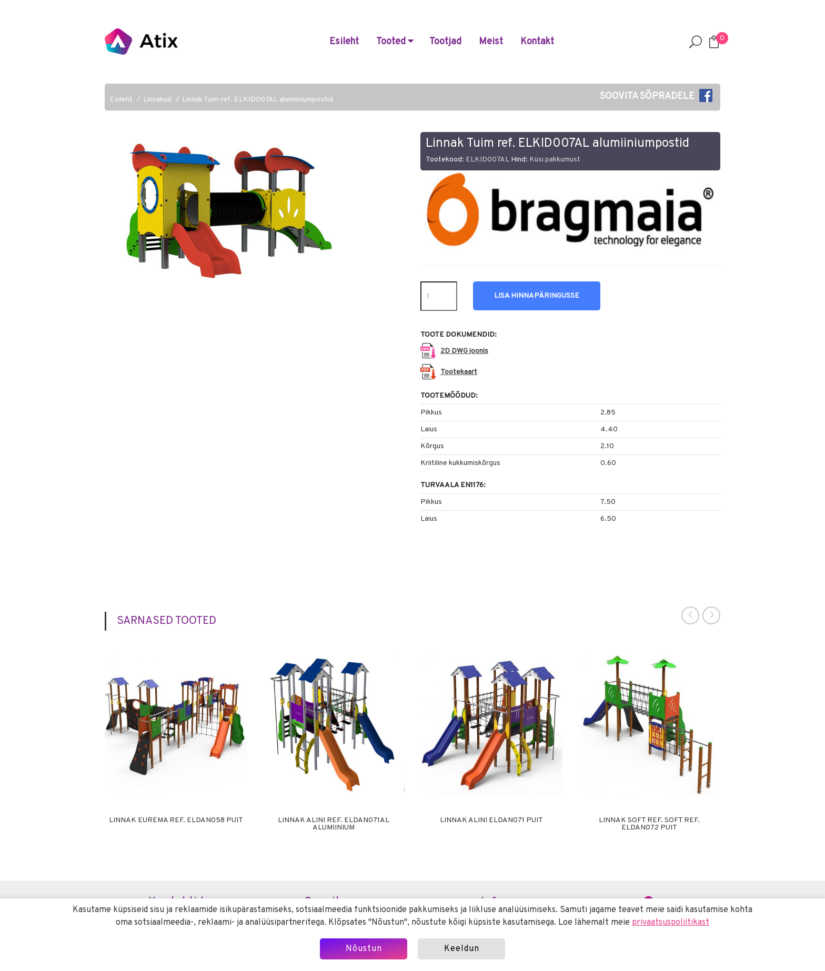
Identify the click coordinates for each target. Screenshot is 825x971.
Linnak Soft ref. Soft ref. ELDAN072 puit (649, 824)
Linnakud (157, 99)
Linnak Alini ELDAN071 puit (491, 820)
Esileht (344, 42)
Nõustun (364, 949)
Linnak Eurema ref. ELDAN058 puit (176, 820)
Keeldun (461, 949)
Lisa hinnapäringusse (536, 295)
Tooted (395, 42)
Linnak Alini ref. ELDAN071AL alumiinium (333, 824)
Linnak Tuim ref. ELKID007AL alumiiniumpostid (257, 99)
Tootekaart (458, 372)
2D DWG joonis (464, 351)
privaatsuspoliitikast (670, 922)
